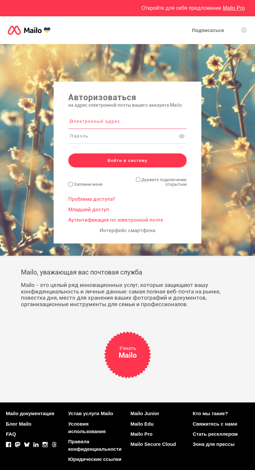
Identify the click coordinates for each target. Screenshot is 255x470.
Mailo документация (30, 413)
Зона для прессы (214, 444)
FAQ (11, 434)
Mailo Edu (142, 424)
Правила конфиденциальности (95, 445)
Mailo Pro (141, 434)
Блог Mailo (18, 424)
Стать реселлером (215, 434)
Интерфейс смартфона (127, 230)
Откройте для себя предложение (193, 8)
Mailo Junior (144, 413)
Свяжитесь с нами (215, 424)
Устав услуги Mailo (90, 413)
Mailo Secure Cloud (153, 444)
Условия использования (87, 427)
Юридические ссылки (95, 459)
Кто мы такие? (210, 413)
